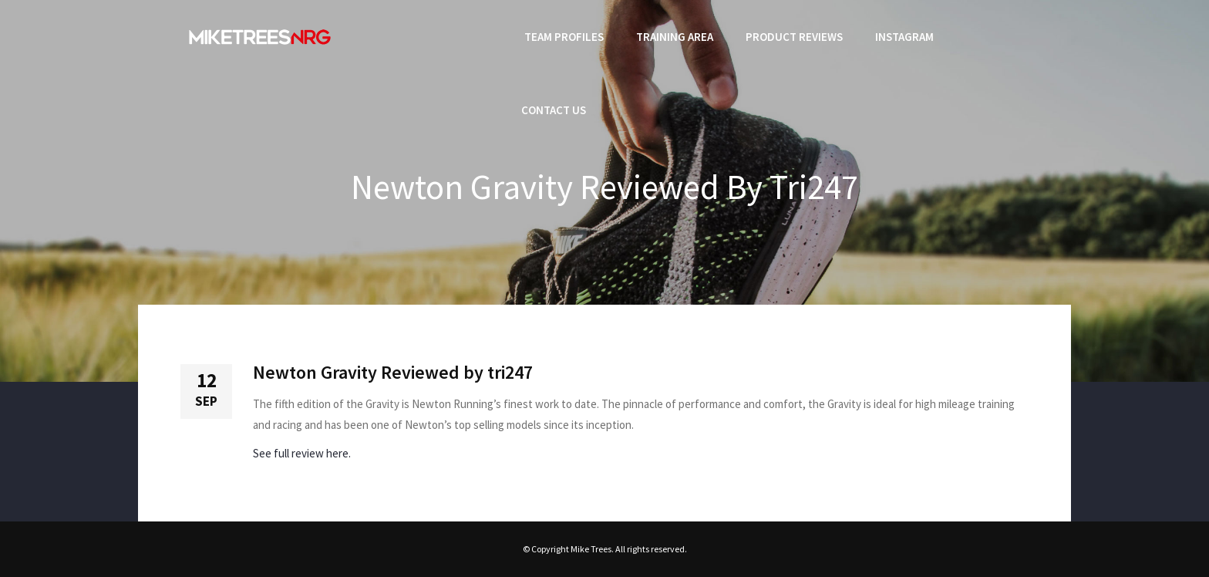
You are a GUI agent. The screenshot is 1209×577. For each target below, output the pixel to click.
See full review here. (302, 453)
